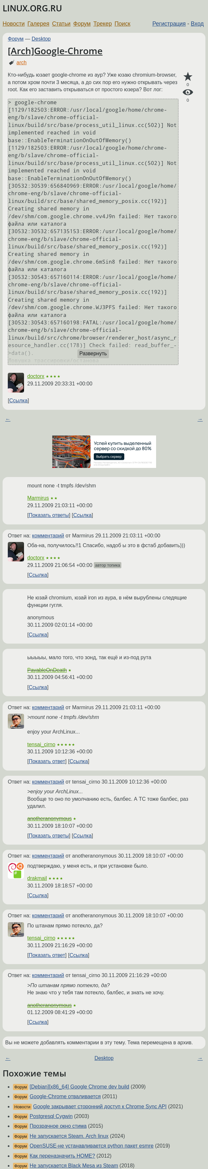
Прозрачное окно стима (58, 1126)
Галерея (38, 23)
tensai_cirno (41, 744)
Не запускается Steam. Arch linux (69, 1136)
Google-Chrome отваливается (65, 1096)
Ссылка (18, 400)
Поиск (122, 23)
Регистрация (169, 23)
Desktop (41, 39)
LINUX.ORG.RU (32, 8)
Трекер (102, 23)
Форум (82, 23)
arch (22, 62)
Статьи (61, 23)
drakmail (37, 878)
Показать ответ (47, 761)
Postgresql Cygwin (51, 1116)
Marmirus (38, 498)
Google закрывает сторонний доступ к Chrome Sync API (99, 1106)
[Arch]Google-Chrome (55, 50)
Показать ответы (49, 515)
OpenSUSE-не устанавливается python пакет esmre (91, 1146)
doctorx (35, 376)
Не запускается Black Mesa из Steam (74, 1165)
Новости (14, 23)
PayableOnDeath (47, 670)
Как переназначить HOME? (62, 1156)
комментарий (48, 535)
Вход (197, 23)
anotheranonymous (49, 818)
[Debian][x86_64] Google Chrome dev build (79, 1086)
